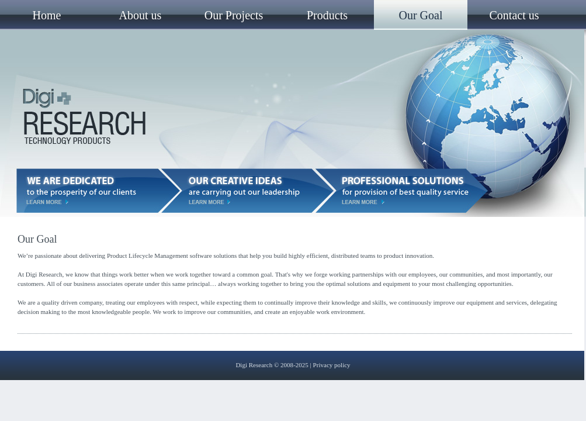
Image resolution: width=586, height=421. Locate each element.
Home (47, 15)
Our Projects (233, 15)
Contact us (514, 15)
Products (327, 15)
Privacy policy (332, 364)
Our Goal (421, 15)
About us (140, 15)
